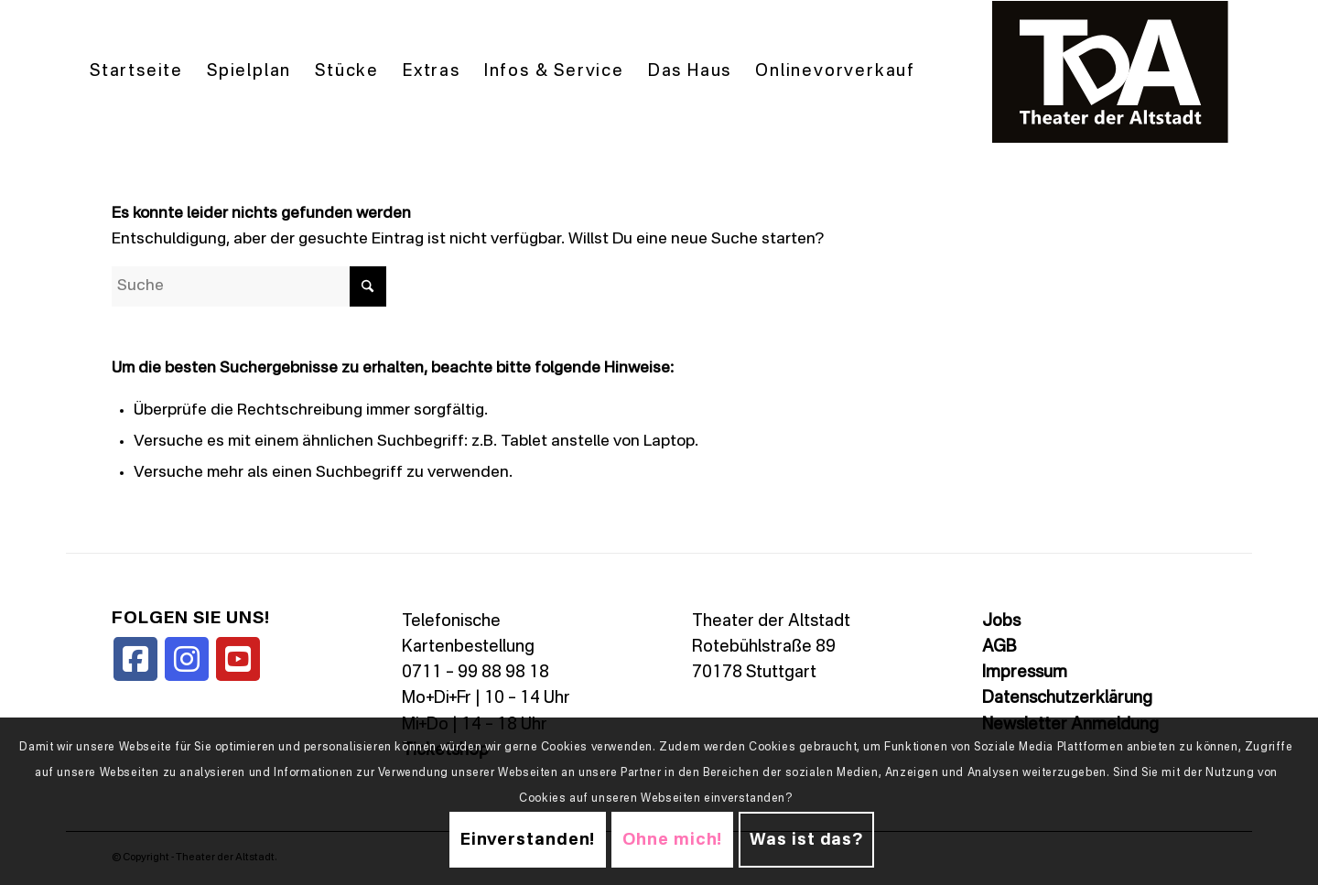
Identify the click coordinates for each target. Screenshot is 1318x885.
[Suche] (249, 286)
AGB (999, 647)
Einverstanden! (528, 840)
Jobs (1001, 621)
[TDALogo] (1110, 72)
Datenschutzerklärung (1067, 698)
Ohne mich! (672, 840)
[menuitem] (136, 72)
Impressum (1024, 672)
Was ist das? (806, 840)
